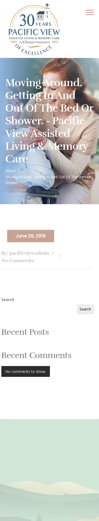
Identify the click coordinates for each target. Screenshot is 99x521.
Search (7, 299)
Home (10, 170)
